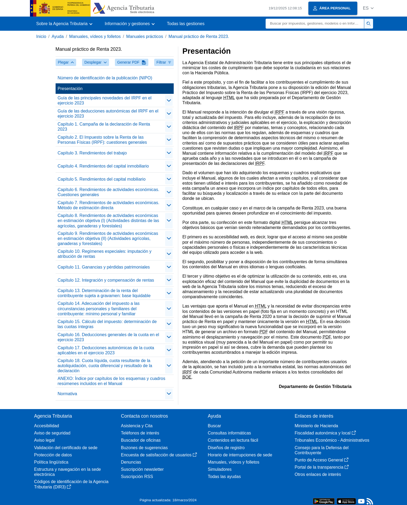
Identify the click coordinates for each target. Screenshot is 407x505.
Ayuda (58, 36)
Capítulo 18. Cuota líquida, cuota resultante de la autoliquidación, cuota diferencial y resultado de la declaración (105, 365)
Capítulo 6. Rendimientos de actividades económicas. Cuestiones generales (109, 192)
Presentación (70, 88)
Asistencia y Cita (137, 426)
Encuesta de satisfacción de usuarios (159, 455)
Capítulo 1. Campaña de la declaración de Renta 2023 (104, 126)
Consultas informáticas (229, 433)
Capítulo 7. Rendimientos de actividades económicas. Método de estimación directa (109, 205)
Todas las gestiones (186, 23)
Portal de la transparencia (322, 467)
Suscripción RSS (137, 476)
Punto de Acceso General (321, 460)
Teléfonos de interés (140, 433)
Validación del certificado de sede (66, 447)
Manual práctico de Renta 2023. (199, 36)
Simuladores (220, 469)
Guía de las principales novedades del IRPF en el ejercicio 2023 (105, 100)
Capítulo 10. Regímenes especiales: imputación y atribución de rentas (105, 254)
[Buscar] (315, 24)
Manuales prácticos (144, 36)
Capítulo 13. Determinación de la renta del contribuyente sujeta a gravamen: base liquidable (104, 293)
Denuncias (131, 462)
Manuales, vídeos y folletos (95, 36)
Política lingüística (51, 462)
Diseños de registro (226, 447)
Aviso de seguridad (52, 433)
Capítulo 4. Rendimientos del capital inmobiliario (103, 166)
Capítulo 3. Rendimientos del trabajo (92, 153)
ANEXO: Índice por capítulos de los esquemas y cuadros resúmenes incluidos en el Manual (111, 381)
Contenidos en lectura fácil (233, 440)
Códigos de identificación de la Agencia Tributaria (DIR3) (71, 484)
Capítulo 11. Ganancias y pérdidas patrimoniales (104, 267)
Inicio (41, 36)
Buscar (214, 426)
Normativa (67, 393)
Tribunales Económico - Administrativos (332, 440)
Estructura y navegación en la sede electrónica (67, 472)
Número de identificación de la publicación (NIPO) (105, 78)
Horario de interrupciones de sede (240, 455)
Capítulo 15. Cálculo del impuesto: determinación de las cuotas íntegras (107, 324)
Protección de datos (53, 455)
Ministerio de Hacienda (316, 426)
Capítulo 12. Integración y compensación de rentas (106, 280)
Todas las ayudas (224, 476)
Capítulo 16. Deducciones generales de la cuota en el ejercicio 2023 (108, 337)
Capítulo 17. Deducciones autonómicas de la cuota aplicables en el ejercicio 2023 (106, 350)
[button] (368, 8)
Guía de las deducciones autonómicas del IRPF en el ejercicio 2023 (108, 113)
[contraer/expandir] (169, 100)
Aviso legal (44, 440)
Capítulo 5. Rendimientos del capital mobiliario (102, 179)
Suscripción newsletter (142, 469)
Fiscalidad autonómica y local (325, 433)
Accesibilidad (46, 426)
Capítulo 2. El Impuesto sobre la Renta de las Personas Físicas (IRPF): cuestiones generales (102, 140)
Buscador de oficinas (141, 440)
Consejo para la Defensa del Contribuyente (322, 450)
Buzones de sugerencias (144, 447)
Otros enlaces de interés (318, 474)
